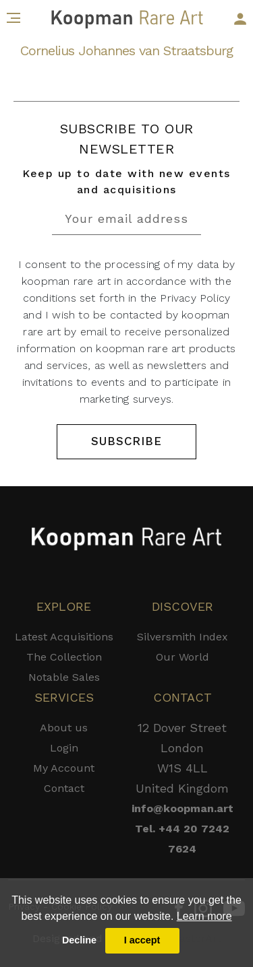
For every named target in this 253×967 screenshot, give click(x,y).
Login (64, 747)
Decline (79, 940)
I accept (142, 940)
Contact (64, 788)
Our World (182, 657)
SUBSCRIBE (126, 441)
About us (64, 727)
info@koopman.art (182, 808)
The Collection (64, 657)
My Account (63, 768)
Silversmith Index (182, 636)
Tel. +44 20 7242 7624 (182, 838)
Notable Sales (64, 677)
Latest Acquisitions (64, 636)
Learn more (204, 916)
